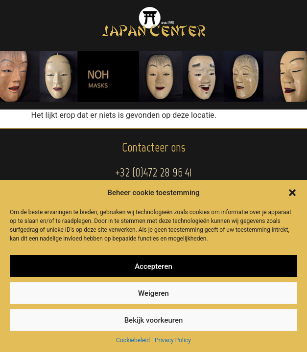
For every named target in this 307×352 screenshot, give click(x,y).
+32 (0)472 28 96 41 (153, 172)
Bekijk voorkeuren (153, 320)
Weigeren (153, 293)
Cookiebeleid (133, 340)
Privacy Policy (173, 340)
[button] (292, 193)
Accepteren (153, 266)
